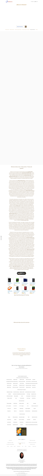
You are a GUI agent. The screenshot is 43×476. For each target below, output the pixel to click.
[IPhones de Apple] (9, 403)
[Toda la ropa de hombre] (34, 383)
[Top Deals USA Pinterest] (31, 1)
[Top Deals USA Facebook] (33, 1)
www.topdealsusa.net (19, 449)
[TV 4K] (27, 406)
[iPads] (27, 403)
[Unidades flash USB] (15, 424)
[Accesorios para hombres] (22, 381)
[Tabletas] (15, 419)
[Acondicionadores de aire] (28, 392)
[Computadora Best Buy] (34, 424)
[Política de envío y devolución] (32, 442)
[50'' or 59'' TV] (15, 406)
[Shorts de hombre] (28, 381)
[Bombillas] (9, 394)
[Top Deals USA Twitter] (32, 1)
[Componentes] (21, 422)
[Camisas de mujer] (15, 381)
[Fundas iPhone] (15, 403)
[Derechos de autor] (32, 444)
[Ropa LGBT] (33, 379)
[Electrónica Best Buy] (34, 411)
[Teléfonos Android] (21, 403)
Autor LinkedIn (21, 462)
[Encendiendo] (33, 392)
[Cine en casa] (9, 408)
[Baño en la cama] (33, 396)
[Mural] (16, 398)
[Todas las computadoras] (28, 424)
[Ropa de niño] (33, 385)
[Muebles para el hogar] (9, 392)
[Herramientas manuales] (16, 394)
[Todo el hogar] (28, 398)
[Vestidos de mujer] (9, 383)
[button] (21, 285)
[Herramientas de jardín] (9, 396)
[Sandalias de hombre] (22, 385)
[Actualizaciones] (15, 422)
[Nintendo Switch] (21, 411)
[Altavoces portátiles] (34, 422)
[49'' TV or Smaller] (8, 406)
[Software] (21, 424)
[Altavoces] (15, 408)
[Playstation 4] (9, 411)
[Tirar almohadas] (22, 398)
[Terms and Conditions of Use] (21, 443)
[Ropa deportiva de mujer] (10, 381)
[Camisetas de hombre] (28, 385)
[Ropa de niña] (33, 387)
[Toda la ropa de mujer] (34, 381)
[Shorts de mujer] (15, 385)
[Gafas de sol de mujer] (15, 387)
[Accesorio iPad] (9, 419)
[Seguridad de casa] (33, 394)
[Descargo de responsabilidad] (10, 444)
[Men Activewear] (22, 383)
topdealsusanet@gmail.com (21, 461)
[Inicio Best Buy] (33, 398)
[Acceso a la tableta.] (21, 419)
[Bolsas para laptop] (15, 417)
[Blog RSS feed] (20, 443)
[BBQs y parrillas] (16, 396)
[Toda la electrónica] (27, 411)
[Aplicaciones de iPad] (34, 417)
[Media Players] (21, 408)
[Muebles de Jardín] (22, 392)
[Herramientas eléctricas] (22, 394)
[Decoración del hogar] (16, 392)
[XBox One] (15, 411)
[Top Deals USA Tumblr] (37, 1)
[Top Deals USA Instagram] (36, 1)
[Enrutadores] (28, 419)
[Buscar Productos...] (20, 27)
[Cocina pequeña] (28, 396)
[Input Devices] (9, 422)
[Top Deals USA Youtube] (35, 1)
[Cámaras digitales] (27, 408)
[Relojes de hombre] (28, 387)
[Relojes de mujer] (21, 379)
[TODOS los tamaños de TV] (34, 406)
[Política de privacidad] (32, 440)
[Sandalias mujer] (15, 379)
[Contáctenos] (10, 440)
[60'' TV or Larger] (21, 406)
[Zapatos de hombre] (28, 379)
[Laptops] (9, 417)
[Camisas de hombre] (21, 387)
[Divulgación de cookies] (10, 442)
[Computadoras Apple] (21, 417)
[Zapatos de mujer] (15, 383)
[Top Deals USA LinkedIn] (34, 1)
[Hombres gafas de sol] (28, 383)
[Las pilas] (34, 408)
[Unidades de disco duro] (29, 422)
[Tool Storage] (28, 394)
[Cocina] (22, 396)
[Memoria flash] (9, 424)
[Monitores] (34, 419)
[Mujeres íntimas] (9, 387)
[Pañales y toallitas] (9, 398)
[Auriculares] (34, 403)
